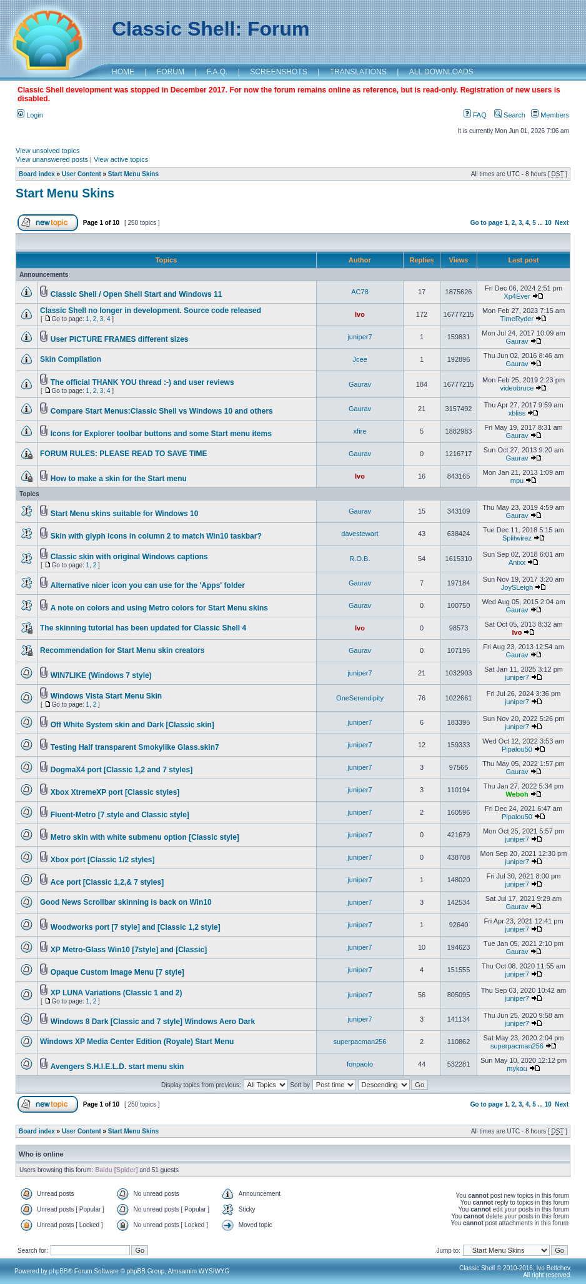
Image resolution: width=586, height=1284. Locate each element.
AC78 (360, 292)
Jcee (359, 359)
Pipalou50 (517, 749)
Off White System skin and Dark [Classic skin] (132, 724)
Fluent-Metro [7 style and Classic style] (120, 814)
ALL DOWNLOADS (441, 71)
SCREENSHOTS (278, 71)
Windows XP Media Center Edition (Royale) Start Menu (137, 1041)
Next (562, 222)
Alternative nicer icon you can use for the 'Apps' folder (148, 585)
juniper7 (359, 337)
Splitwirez (517, 538)
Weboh (516, 794)
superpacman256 (359, 1041)
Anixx (517, 562)
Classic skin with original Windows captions (129, 556)
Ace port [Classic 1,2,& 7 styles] (107, 882)
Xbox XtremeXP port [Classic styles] (115, 792)
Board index (37, 174)
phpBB (58, 1271)
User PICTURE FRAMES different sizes (120, 339)
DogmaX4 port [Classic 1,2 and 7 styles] (121, 769)
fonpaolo (360, 1064)
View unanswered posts (52, 159)
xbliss (517, 413)
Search (509, 115)
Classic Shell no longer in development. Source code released (150, 310)
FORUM (170, 71)
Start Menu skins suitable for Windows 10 (125, 513)
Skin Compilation (70, 359)
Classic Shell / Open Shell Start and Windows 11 (136, 294)
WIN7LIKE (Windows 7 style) (101, 675)
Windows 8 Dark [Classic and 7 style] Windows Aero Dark (153, 1021)
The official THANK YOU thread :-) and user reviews (142, 382)
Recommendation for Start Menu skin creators (122, 650)
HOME (123, 71)
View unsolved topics (48, 150)
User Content (81, 174)
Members (550, 115)
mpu (517, 480)
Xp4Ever (517, 296)
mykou (517, 1068)
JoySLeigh (517, 587)
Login (30, 115)
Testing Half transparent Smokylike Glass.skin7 (135, 747)
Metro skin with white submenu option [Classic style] (145, 837)
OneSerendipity (360, 698)
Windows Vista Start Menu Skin (106, 696)
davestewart (359, 533)
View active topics (121, 159)
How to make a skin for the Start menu (119, 478)
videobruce (517, 388)
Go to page (486, 222)
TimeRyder (517, 318)
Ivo (360, 314)
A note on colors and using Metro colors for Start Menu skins (159, 608)
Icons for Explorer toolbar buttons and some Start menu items (161, 433)
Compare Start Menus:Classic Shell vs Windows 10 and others (162, 411)
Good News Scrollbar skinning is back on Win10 (126, 902)
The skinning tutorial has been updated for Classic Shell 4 (143, 628)
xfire (360, 431)
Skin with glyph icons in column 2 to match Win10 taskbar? (156, 536)
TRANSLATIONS (358, 71)
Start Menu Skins (133, 174)
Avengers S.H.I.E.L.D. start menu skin (117, 1066)
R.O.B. (359, 558)
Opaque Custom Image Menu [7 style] (117, 972)
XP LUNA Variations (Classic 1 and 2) (116, 992)
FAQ (475, 115)
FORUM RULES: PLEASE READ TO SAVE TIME (123, 453)
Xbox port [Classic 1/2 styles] (103, 859)
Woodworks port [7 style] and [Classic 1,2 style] (136, 927)
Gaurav (516, 341)
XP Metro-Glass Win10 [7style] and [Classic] (129, 949)
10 (548, 222)
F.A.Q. (217, 71)
